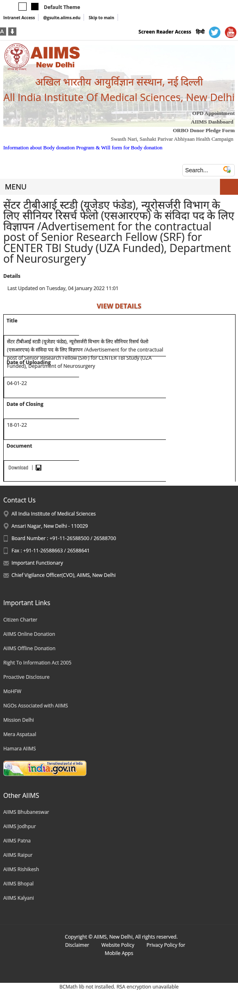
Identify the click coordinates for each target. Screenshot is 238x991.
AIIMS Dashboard (212, 122)
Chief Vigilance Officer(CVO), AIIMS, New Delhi (63, 575)
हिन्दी (200, 31)
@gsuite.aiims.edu (61, 17)
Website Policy (118, 944)
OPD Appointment (213, 113)
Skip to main (101, 17)
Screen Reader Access (164, 31)
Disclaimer (77, 944)
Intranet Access (19, 17)
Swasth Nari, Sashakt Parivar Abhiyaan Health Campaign (172, 139)
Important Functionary (37, 562)
